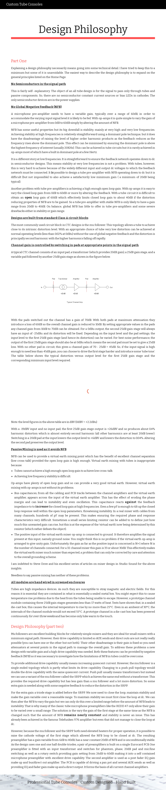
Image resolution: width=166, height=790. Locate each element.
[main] (83, 31)
